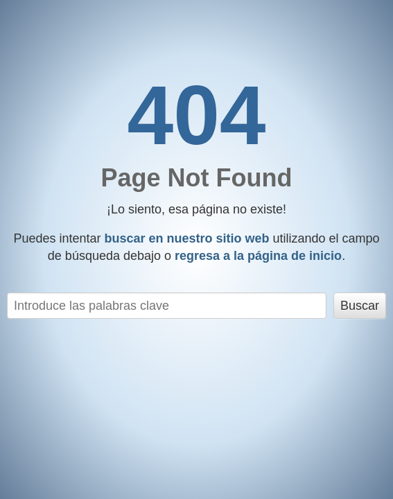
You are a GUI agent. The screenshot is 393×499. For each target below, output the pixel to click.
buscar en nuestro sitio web (186, 238)
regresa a (258, 256)
